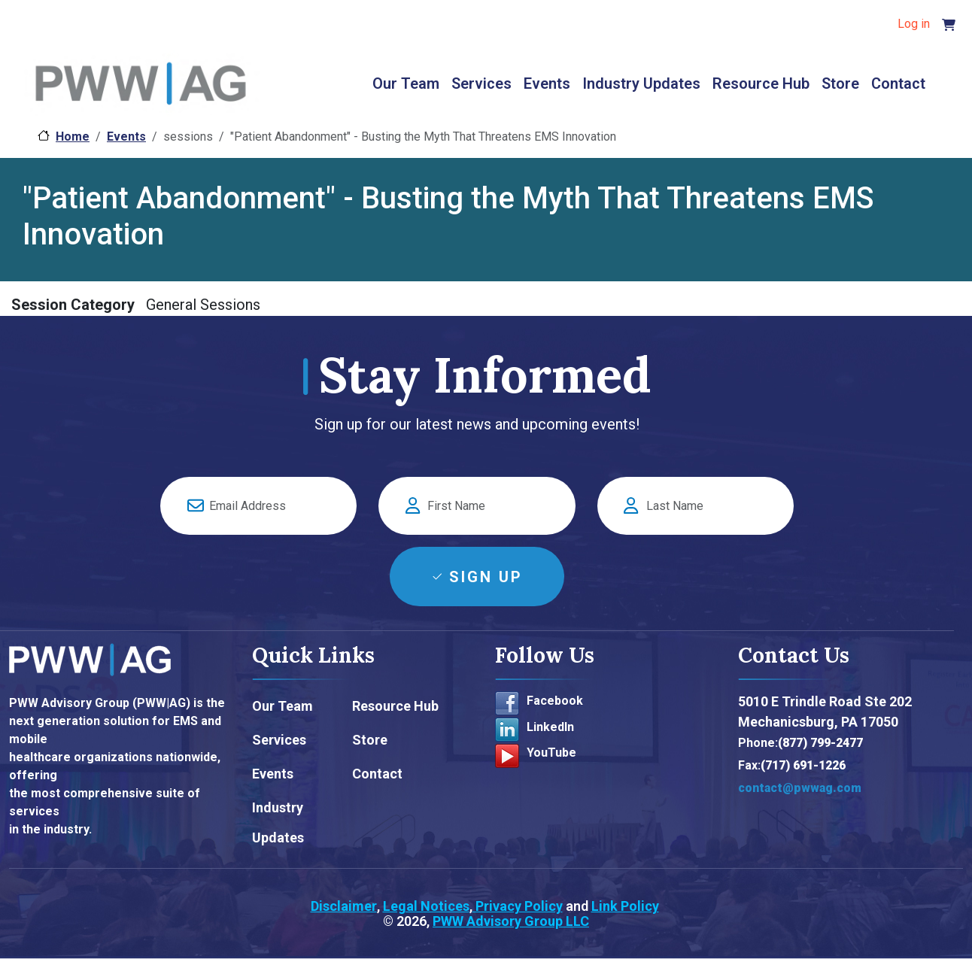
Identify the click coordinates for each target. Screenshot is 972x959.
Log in (914, 24)
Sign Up (486, 577)
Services (481, 83)
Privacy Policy (517, 906)
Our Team (405, 83)
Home (73, 136)
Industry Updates (641, 83)
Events (547, 83)
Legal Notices (426, 906)
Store (840, 83)
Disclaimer (344, 906)
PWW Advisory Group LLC (511, 921)
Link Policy (625, 906)
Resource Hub (760, 83)
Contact (898, 83)
